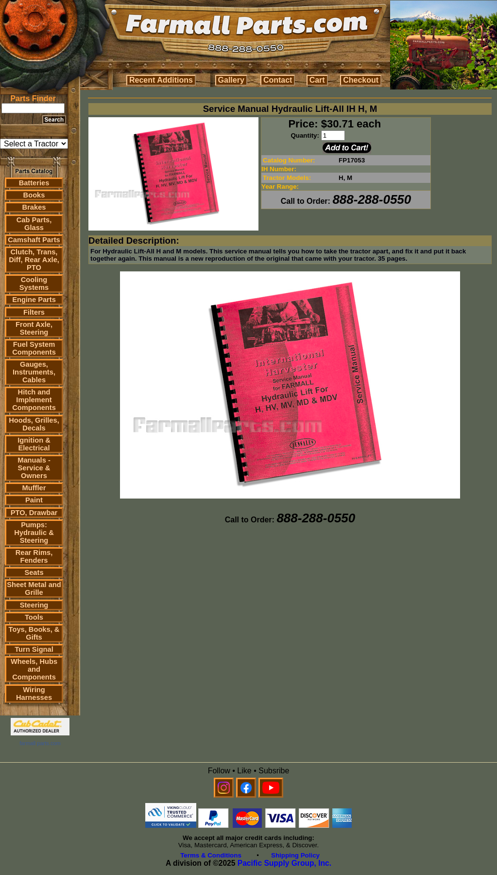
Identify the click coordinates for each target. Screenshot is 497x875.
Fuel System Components (34, 348)
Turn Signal (34, 649)
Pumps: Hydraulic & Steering (33, 532)
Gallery (231, 80)
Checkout (360, 80)
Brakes (34, 207)
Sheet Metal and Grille (34, 588)
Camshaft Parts (34, 240)
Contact (277, 80)
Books (34, 195)
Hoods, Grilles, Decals (34, 424)
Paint (34, 500)
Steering (34, 605)
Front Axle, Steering (34, 328)
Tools (34, 617)
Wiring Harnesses (34, 693)
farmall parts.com (39, 743)
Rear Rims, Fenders (34, 556)
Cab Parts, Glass (34, 224)
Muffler (34, 488)
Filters (34, 312)
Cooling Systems (34, 283)
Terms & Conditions (210, 855)
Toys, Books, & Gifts (34, 633)
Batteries (34, 183)
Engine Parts (34, 300)
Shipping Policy (295, 855)
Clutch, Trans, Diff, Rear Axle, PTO (34, 259)
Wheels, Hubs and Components (34, 669)
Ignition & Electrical (34, 444)
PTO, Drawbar (34, 513)
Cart (317, 80)
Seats (33, 572)
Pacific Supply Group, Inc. (284, 863)
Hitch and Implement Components (34, 399)
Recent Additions (161, 80)
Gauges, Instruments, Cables (34, 372)
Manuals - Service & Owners (34, 468)
